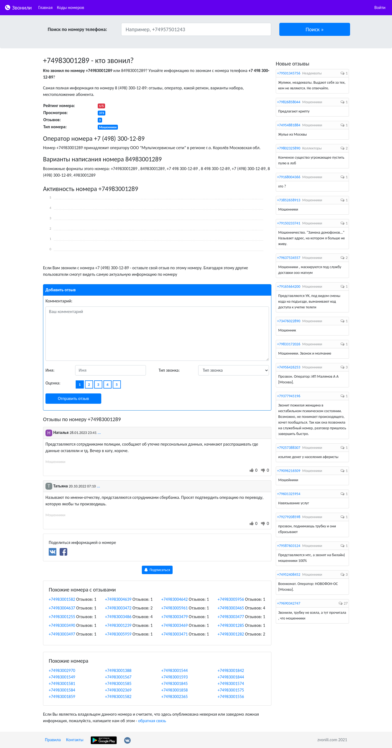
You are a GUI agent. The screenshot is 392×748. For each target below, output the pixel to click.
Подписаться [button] (157, 570)
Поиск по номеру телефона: (77, 29)
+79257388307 (288, 447)
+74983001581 (62, 683)
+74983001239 (118, 625)
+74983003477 (231, 616)
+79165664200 (288, 286)
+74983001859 (62, 696)
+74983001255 (62, 616)
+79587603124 (288, 545)
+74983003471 (174, 634)
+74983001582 (62, 599)
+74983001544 (174, 670)
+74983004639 (118, 599)
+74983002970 (62, 670)
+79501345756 (288, 73)
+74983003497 (62, 634)
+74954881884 (288, 125)
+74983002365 (174, 696)
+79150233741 (288, 223)
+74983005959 (118, 634)
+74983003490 (62, 625)
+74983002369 (118, 690)
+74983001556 (231, 696)
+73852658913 (288, 200)
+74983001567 (118, 677)
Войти (379, 7)
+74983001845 (174, 683)
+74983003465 (231, 608)
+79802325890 (288, 148)
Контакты (75, 739)
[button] (314, 29)
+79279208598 (288, 517)
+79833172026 (288, 344)
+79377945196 (288, 396)
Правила (53, 739)
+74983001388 (118, 670)
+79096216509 (288, 470)
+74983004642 (174, 599)
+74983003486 (118, 616)
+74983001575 (231, 690)
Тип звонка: (169, 370)
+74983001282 (231, 634)
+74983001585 (118, 683)
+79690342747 (288, 603)
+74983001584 (62, 690)
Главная (45, 7)
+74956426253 (288, 367)
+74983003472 (118, 608)
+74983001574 (231, 683)
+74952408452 (288, 574)
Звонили (18, 7)
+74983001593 (174, 677)
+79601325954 (288, 494)
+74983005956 (231, 599)
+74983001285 (231, 625)
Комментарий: (58, 300)
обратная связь (152, 720)
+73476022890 (288, 321)
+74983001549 (62, 677)
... (99, 432)
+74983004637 (62, 608)
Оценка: (52, 383)
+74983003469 (174, 625)
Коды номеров (70, 7)
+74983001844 (231, 677)
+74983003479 (174, 616)
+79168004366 (288, 177)
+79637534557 (288, 257)
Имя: (49, 370)
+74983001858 (174, 690)
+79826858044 (288, 102)
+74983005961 (174, 608)
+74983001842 (231, 670)
